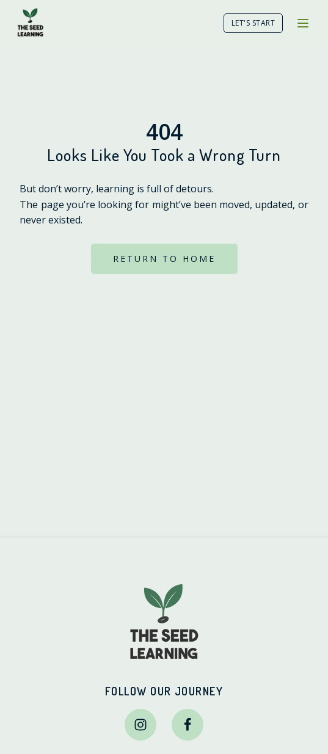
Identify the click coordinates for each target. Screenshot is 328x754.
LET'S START (253, 23)
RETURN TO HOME (164, 258)
